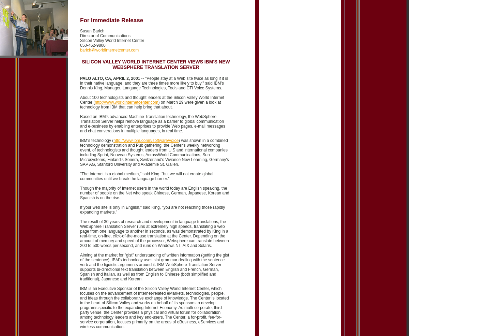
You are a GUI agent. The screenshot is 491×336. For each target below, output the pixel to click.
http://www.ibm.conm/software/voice (146, 140)
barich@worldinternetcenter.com (109, 50)
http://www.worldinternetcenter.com (126, 102)
